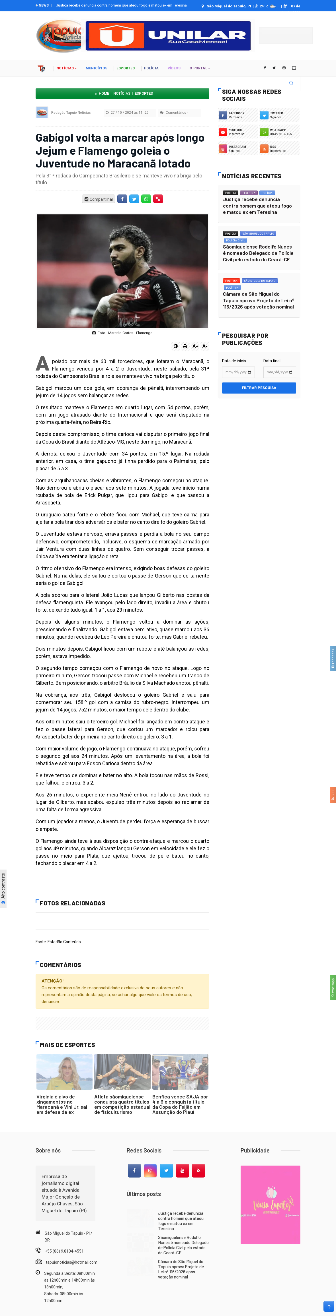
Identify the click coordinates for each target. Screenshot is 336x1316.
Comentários (173, 113)
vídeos (174, 68)
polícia (151, 68)
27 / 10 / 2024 (128, 113)
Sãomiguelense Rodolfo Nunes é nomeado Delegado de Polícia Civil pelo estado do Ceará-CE (258, 252)
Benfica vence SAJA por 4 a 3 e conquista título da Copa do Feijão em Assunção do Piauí (180, 1104)
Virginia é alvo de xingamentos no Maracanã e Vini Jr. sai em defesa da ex (61, 1104)
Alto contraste (3, 889)
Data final (271, 361)
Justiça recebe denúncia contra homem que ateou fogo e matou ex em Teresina (121, 5)
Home (104, 93)
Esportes (125, 68)
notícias (66, 68)
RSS (333, 795)
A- (204, 346)
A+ (195, 346)
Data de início (234, 361)
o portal (200, 68)
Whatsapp (333, 987)
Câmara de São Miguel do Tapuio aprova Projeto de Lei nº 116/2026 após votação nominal (258, 300)
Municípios (96, 68)
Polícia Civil (235, 240)
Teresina (248, 193)
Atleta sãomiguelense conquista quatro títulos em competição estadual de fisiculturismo (122, 1104)
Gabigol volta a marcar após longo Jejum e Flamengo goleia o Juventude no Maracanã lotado (120, 149)
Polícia (230, 193)
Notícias (121, 93)
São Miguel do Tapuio (258, 233)
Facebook (333, 658)
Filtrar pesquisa (259, 388)
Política (231, 281)
